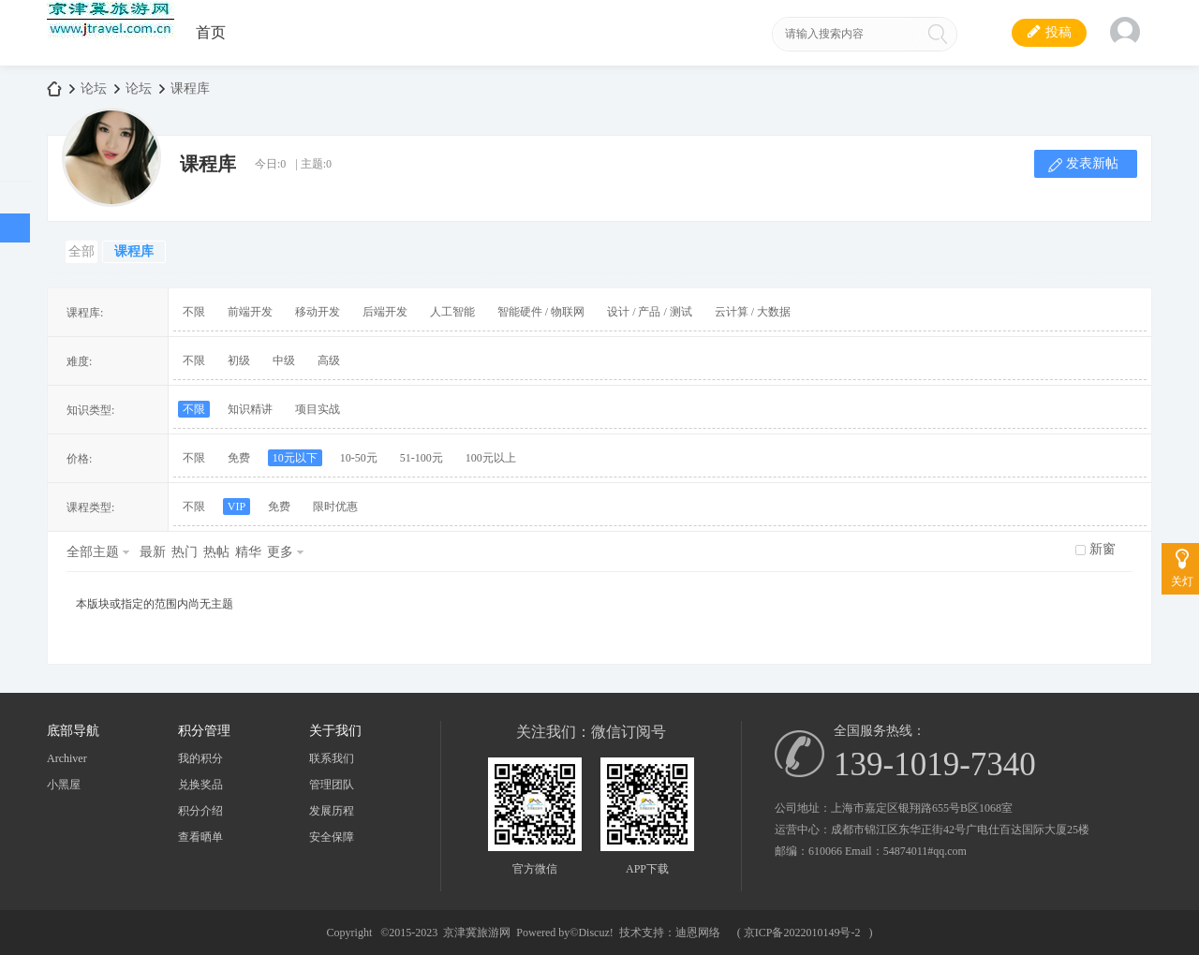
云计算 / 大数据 (753, 311)
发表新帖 (1092, 163)
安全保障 (331, 837)
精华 (248, 552)
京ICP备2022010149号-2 (802, 932)
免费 (239, 457)
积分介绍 (200, 810)
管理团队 (331, 784)
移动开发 (317, 311)
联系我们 (331, 758)
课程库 (190, 88)
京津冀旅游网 (54, 88)
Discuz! (595, 932)
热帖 (216, 552)
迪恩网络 (697, 932)
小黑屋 (64, 784)
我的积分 (200, 758)
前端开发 (250, 311)
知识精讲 (250, 409)
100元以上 (491, 457)
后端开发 (385, 311)
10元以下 (295, 457)
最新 (153, 552)
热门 (184, 552)
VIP (236, 506)
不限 (194, 311)
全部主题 (93, 552)
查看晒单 (200, 837)
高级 (329, 360)
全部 (81, 251)
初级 (239, 360)
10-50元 (358, 457)
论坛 (94, 88)
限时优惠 (335, 506)
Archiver (67, 758)
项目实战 (317, 409)
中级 (284, 360)
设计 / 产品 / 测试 (649, 311)
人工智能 (452, 311)
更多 (280, 552)
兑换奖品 (200, 784)
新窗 (1102, 549)
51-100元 (421, 457)
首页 (211, 32)
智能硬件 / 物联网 (541, 311)
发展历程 (331, 810)
